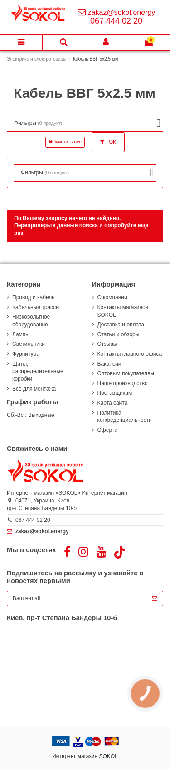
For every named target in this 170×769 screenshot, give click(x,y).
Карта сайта (112, 403)
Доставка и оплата (121, 324)
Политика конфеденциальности (124, 417)
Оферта (107, 430)
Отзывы (107, 344)
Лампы (20, 334)
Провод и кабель (33, 297)
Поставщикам (114, 393)
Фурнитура (25, 354)
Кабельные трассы (36, 307)
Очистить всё (65, 141)
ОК (108, 142)
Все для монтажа (34, 389)
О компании (112, 297)
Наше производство (122, 383)
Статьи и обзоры (118, 334)
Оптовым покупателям (125, 373)
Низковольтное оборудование (31, 321)
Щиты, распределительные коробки (37, 371)
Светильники (28, 344)
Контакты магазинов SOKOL (123, 311)
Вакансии (109, 364)
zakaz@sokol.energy (121, 12)
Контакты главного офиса (129, 354)
